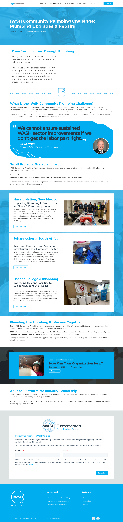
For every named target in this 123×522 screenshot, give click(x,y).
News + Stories (82, 4)
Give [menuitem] (85, 498)
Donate (108, 4)
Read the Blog (21, 226)
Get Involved (68, 4)
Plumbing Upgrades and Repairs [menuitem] (60, 498)
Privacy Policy (34, 464)
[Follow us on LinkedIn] (98, 518)
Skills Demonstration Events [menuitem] (58, 501)
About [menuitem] (85, 504)
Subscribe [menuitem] (87, 501)
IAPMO (93, 4)
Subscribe (102, 473)
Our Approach (54, 4)
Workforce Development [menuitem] (57, 504)
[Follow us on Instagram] (93, 518)
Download (54, 371)
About (42, 4)
